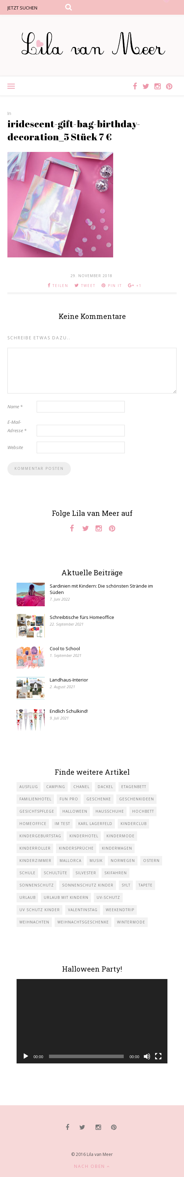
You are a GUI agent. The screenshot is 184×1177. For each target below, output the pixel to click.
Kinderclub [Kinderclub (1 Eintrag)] (134, 823)
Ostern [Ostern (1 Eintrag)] (151, 860)
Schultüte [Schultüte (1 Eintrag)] (55, 872)
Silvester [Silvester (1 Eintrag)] (85, 872)
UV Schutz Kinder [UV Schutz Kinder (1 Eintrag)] (39, 909)
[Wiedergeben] (25, 1056)
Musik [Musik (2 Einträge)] (96, 860)
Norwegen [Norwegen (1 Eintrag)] (123, 860)
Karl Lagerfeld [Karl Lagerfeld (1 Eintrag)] (95, 823)
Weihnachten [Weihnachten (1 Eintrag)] (34, 922)
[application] (92, 1021)
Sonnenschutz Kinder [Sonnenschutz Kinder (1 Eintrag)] (88, 885)
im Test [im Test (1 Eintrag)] (62, 823)
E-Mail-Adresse (16, 426)
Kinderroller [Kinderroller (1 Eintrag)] (35, 848)
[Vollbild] (158, 1056)
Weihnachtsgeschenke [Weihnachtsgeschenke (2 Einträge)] (83, 922)
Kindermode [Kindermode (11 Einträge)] (120, 835)
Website (15, 447)
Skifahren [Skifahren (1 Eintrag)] (115, 872)
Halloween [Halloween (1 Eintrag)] (74, 811)
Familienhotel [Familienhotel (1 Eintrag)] (35, 799)
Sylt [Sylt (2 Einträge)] (126, 885)
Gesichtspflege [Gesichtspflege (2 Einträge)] (36, 811)
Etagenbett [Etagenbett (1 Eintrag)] (133, 786)
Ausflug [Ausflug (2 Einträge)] (28, 786)
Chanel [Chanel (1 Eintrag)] (81, 786)
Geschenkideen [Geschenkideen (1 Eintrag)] (136, 799)
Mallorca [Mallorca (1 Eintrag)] (70, 860)
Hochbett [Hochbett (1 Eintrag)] (143, 811)
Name (15, 406)
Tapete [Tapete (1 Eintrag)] (146, 885)
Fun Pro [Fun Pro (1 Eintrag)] (69, 799)
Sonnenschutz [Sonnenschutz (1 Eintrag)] (36, 885)
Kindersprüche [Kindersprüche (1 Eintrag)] (76, 848)
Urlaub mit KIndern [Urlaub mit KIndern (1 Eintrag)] (66, 897)
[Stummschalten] (147, 1056)
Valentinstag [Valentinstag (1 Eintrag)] (83, 909)
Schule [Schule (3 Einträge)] (27, 872)
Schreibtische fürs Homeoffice (82, 617)
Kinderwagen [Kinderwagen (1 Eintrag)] (117, 848)
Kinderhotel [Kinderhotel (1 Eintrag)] (83, 835)
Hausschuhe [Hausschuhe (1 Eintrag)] (110, 811)
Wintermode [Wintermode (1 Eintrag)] (131, 922)
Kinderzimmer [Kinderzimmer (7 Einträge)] (35, 860)
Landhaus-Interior (69, 680)
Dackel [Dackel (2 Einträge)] (105, 786)
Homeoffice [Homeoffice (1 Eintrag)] (33, 823)
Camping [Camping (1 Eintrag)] (55, 786)
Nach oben (92, 1166)
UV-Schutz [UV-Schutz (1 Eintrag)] (108, 897)
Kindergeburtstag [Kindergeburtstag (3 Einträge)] (40, 835)
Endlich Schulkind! (69, 711)
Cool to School (65, 648)
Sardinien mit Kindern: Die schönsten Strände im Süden (101, 589)
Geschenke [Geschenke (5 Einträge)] (98, 799)
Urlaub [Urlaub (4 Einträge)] (27, 897)
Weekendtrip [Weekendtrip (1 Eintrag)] (120, 909)
